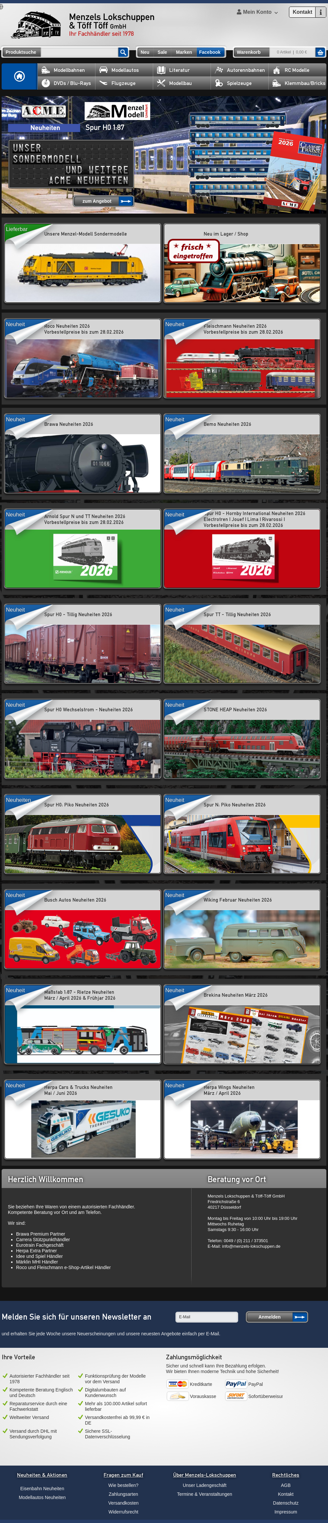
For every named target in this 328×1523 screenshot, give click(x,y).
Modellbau (174, 83)
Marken (184, 52)
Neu (145, 52)
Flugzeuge (117, 83)
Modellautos (119, 70)
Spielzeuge (233, 83)
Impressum (286, 1511)
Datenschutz (285, 1503)
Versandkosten (123, 1503)
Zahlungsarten (123, 1494)
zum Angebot (96, 201)
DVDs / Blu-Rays (66, 83)
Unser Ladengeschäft (204, 1485)
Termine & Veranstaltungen (204, 1494)
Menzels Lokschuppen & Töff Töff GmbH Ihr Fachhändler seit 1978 (82, 25)
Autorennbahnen (240, 70)
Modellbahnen (63, 70)
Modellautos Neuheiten (42, 1497)
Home (20, 76)
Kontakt (286, 1494)
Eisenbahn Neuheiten (42, 1488)
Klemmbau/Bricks (299, 83)
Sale (162, 52)
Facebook (209, 52)
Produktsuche (21, 52)
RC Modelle (291, 70)
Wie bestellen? (123, 1485)
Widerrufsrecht (123, 1511)
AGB (286, 1485)
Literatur (173, 70)
